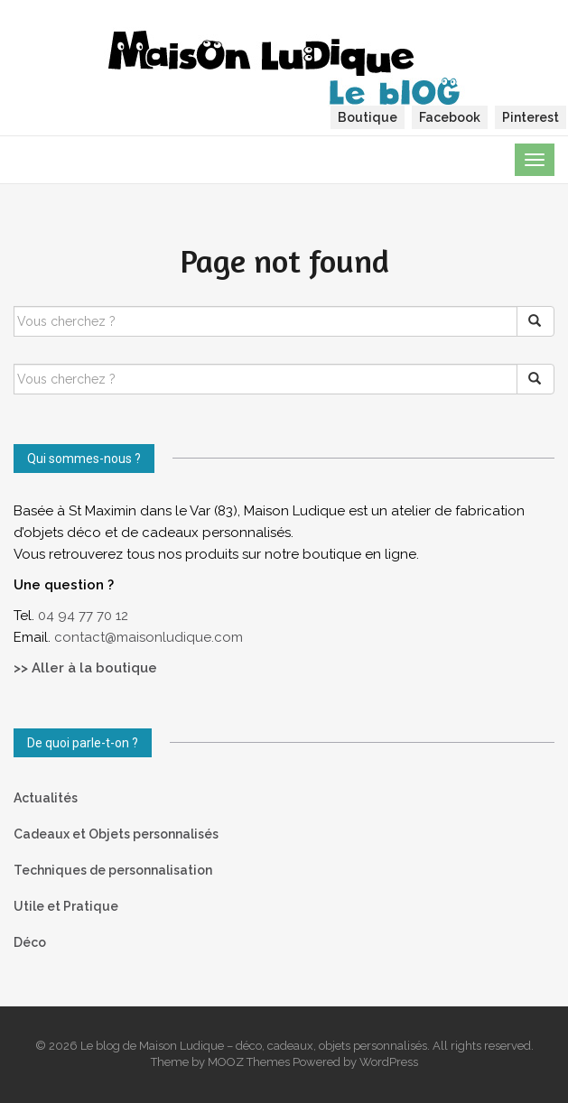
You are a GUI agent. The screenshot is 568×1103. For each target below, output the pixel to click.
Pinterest (530, 117)
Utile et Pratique (66, 906)
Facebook (449, 117)
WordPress (388, 1062)
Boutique (367, 117)
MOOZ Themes (249, 1062)
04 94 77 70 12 (83, 615)
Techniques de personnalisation (113, 870)
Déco (30, 942)
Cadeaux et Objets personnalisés (116, 834)
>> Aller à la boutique (85, 668)
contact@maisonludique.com (150, 637)
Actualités (46, 798)
